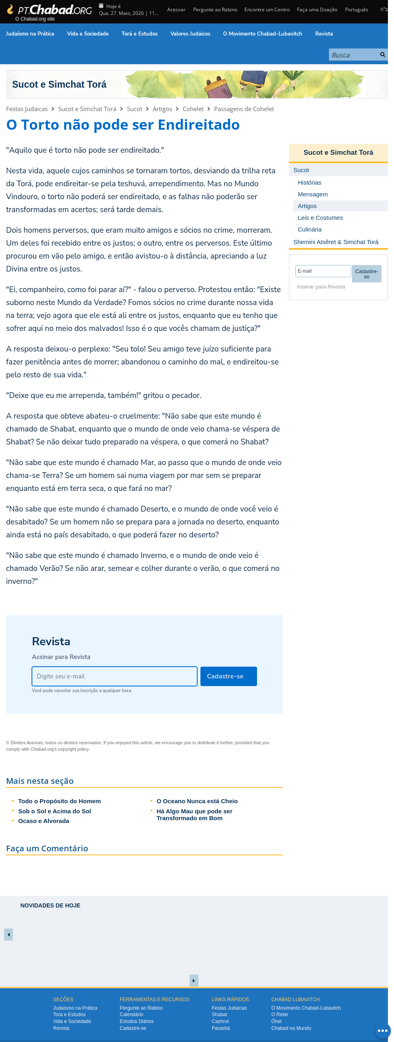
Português (356, 9)
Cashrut (220, 1021)
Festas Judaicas (27, 109)
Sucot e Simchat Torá (59, 84)
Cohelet (193, 109)
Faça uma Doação (317, 9)
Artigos (162, 109)
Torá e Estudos (140, 34)
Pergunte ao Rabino (215, 9)
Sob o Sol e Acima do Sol (54, 811)
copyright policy (73, 749)
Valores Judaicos (190, 34)
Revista (324, 34)
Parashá (221, 1028)
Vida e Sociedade (88, 34)
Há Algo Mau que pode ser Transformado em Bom (195, 814)
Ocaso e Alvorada (43, 820)
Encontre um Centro (267, 9)
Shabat (219, 1014)
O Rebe (279, 1014)
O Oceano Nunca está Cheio (197, 801)
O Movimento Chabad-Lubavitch (262, 34)
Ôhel (276, 1021)
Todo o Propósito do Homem (59, 801)
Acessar (175, 9)
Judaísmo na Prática (30, 34)
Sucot (134, 109)
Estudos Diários (137, 1021)
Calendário (131, 1014)
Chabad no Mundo (291, 1028)
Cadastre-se (133, 1028)
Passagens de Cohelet (244, 109)
